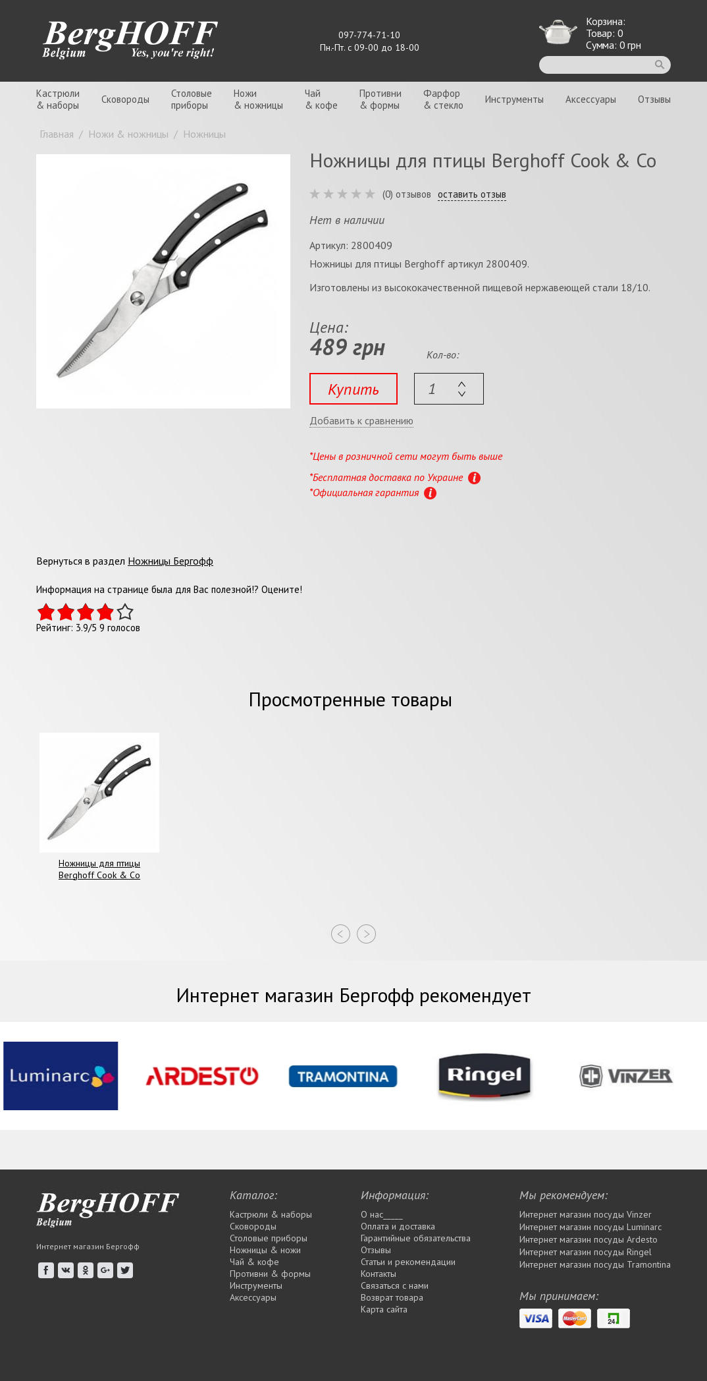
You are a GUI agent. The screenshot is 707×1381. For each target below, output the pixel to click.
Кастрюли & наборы (271, 1214)
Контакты (378, 1274)
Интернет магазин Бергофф (88, 1246)
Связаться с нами (395, 1285)
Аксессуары (590, 99)
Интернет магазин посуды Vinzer (585, 1214)
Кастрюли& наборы (58, 99)
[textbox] (449, 389)
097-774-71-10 (369, 35)
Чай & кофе (254, 1262)
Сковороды (125, 99)
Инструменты (514, 99)
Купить (353, 389)
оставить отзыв (472, 194)
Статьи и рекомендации (408, 1262)
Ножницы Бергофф (170, 561)
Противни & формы (270, 1274)
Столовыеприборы (191, 99)
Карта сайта (384, 1309)
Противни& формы (380, 99)
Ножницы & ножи (265, 1250)
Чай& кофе (321, 99)
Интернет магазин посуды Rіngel (585, 1252)
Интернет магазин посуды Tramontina (595, 1264)
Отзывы (654, 99)
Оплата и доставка (398, 1226)
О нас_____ (382, 1214)
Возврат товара (392, 1297)
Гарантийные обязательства (416, 1238)
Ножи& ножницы (258, 99)
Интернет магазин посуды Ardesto (588, 1239)
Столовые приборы (268, 1238)
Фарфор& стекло (443, 99)
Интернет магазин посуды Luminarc (590, 1227)
